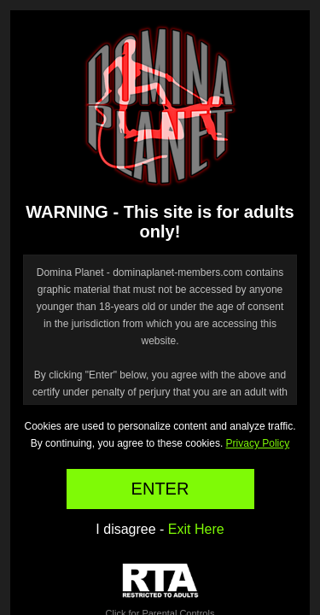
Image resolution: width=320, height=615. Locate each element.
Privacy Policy (258, 443)
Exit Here (196, 529)
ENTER (160, 488)
